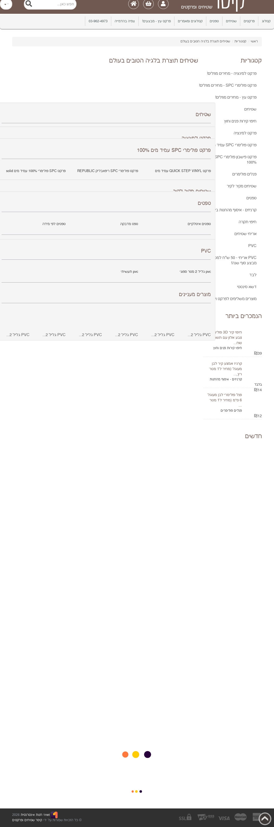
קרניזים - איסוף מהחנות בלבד (232, 210)
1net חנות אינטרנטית (35, 815)
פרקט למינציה (245, 133)
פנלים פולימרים (244, 174)
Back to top (265, 818)
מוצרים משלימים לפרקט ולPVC (230, 299)
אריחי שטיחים (245, 234)
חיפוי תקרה (247, 222)
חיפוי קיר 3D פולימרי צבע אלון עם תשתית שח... (226, 337)
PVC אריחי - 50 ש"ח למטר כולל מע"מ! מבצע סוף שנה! (224, 260)
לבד (252, 275)
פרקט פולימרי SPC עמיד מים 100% (227, 145)
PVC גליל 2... (199, 335)
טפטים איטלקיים (199, 224)
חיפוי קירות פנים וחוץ (240, 121)
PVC (252, 246)
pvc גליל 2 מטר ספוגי (195, 272)
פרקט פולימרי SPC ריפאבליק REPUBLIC (107, 171)
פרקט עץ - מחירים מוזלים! (235, 97)
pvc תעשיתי (129, 272)
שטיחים (231, 21)
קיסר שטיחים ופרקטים (27, 820)
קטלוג (266, 21)
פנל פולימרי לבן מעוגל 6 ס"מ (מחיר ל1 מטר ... (225, 400)
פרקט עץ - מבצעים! (156, 21)
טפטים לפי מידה (54, 224)
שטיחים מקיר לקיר (241, 186)
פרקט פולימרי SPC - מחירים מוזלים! (227, 85)
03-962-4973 (98, 21)
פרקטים (249, 21)
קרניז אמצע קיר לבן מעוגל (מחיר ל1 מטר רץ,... (225, 369)
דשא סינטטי (246, 287)
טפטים (214, 21)
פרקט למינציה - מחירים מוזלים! (231, 73)
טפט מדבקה (129, 224)
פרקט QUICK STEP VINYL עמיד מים (183, 171)
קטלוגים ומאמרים (190, 21)
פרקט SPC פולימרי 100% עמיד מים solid (36, 171)
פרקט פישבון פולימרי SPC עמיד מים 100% (227, 160)
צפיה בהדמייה (125, 21)
